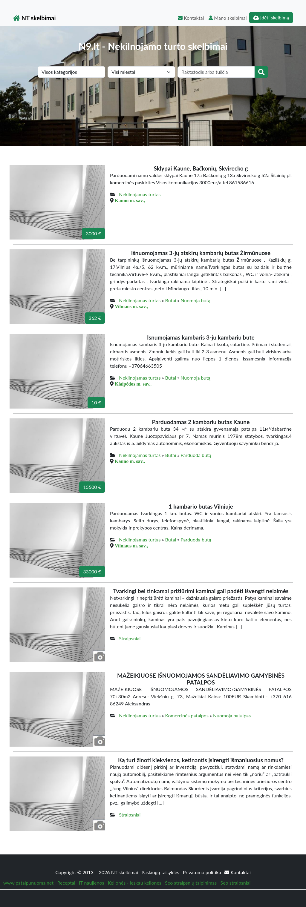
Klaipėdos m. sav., (133, 383)
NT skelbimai (34, 18)
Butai (170, 300)
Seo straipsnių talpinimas (191, 882)
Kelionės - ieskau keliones (134, 882)
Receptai (66, 882)
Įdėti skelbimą (271, 17)
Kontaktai (191, 18)
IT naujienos (91, 882)
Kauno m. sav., (130, 200)
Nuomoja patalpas (232, 715)
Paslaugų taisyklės (161, 872)
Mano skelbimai (228, 18)
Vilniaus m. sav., (131, 306)
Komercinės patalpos (187, 715)
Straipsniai (129, 638)
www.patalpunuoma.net (28, 882)
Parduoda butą (195, 455)
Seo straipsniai (236, 882)
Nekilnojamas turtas (139, 194)
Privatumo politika (202, 872)
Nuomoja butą (195, 300)
